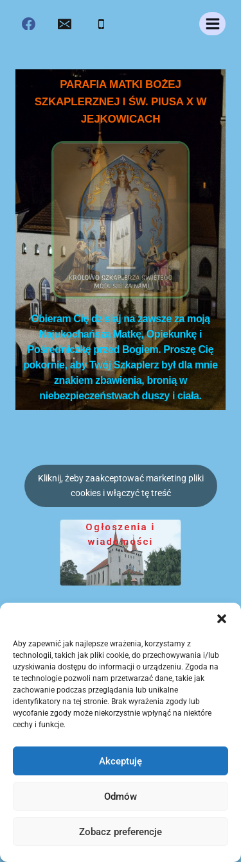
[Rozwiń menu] (212, 23)
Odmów (120, 796)
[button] (221, 618)
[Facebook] (28, 23)
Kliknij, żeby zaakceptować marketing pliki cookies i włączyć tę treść (121, 485)
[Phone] (100, 23)
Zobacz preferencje (120, 832)
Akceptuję (120, 761)
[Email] (64, 23)
